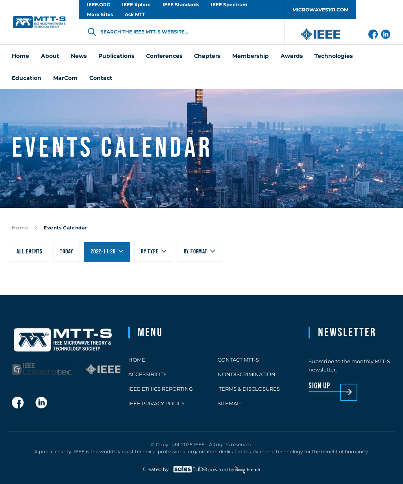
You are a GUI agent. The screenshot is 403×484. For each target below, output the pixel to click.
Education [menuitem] (26, 77)
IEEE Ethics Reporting (160, 389)
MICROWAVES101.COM (320, 10)
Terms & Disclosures (249, 389)
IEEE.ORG (98, 4)
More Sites (100, 14)
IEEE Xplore (136, 4)
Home (20, 228)
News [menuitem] (79, 55)
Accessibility (147, 374)
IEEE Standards (181, 4)
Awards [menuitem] (292, 55)
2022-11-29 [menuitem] (103, 251)
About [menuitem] (50, 55)
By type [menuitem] (150, 251)
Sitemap (229, 403)
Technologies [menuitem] (333, 55)
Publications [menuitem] (116, 55)
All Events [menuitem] (30, 251)
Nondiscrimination (246, 374)
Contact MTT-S (238, 360)
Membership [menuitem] (250, 55)
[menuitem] (66, 252)
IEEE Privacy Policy (156, 403)
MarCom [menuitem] (65, 77)
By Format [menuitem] (195, 251)
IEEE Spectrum (229, 4)
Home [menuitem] (20, 55)
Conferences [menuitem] (164, 55)
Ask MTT (135, 14)
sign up (319, 386)
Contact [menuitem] (100, 77)
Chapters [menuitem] (207, 55)
